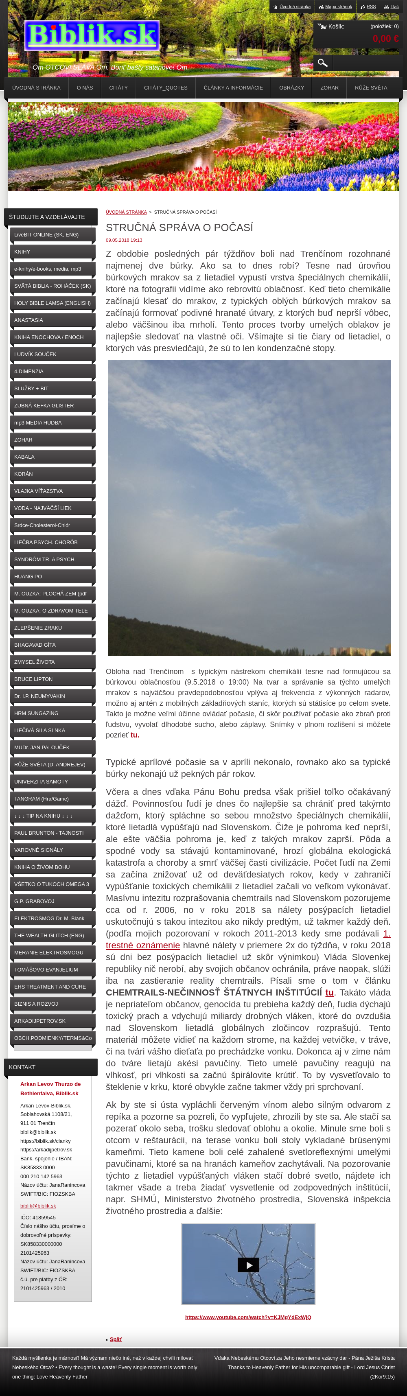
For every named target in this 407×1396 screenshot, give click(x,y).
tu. (135, 735)
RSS (371, 6)
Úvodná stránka (295, 6)
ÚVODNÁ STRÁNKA (126, 212)
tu (329, 992)
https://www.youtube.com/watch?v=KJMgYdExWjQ (248, 1317)
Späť (116, 1339)
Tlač (394, 6)
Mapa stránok (338, 6)
